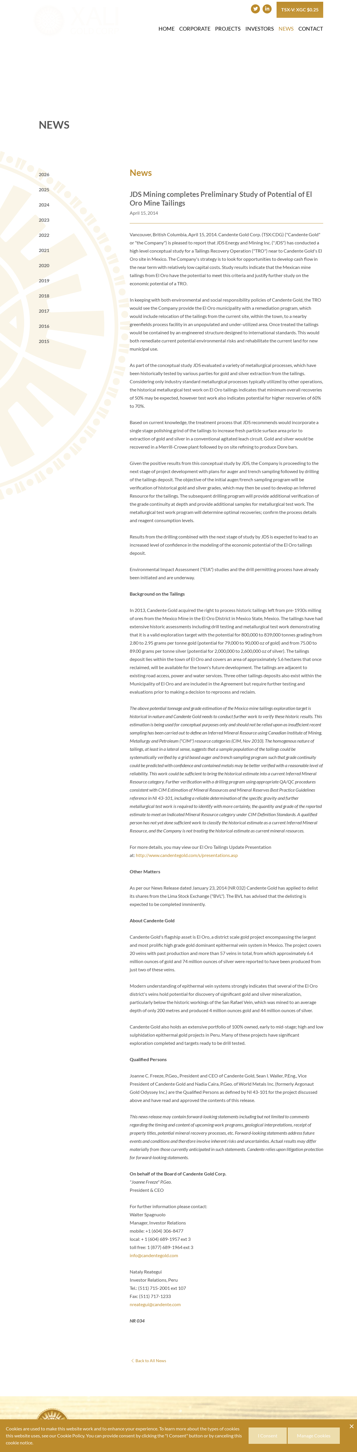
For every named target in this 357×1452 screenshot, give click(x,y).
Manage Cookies (313, 1435)
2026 (44, 174)
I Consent (267, 1435)
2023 (44, 220)
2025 (44, 189)
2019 (44, 280)
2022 (44, 235)
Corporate (194, 28)
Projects (228, 28)
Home (167, 28)
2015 (44, 341)
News (286, 28)
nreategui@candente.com (155, 1304)
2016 (44, 326)
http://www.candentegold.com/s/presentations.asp (187, 855)
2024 (44, 204)
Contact (310, 28)
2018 (44, 295)
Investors (259, 28)
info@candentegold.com (154, 1255)
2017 (44, 311)
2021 (44, 250)
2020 (44, 265)
